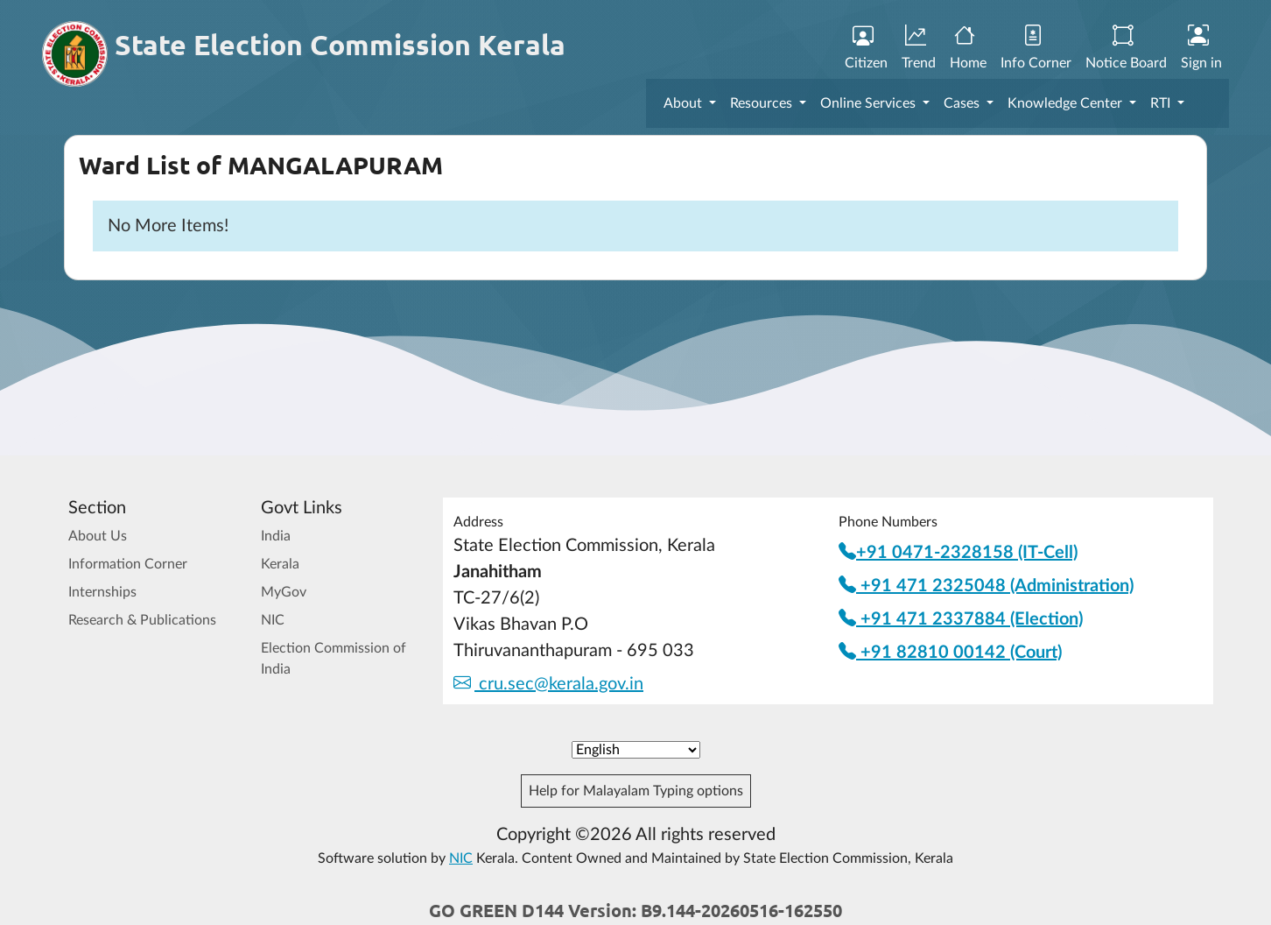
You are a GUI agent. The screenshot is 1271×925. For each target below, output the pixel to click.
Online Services (869, 103)
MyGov (283, 592)
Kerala (280, 564)
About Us (97, 536)
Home (968, 48)
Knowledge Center (1067, 103)
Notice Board (1126, 48)
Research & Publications (142, 620)
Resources (763, 103)
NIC (272, 620)
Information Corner (127, 564)
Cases (963, 103)
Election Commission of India (333, 658)
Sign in (1201, 48)
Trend (919, 48)
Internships (102, 592)
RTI (1162, 103)
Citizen (866, 48)
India (276, 536)
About (685, 103)
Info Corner (1036, 48)
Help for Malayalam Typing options (636, 791)
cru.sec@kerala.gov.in (548, 684)
